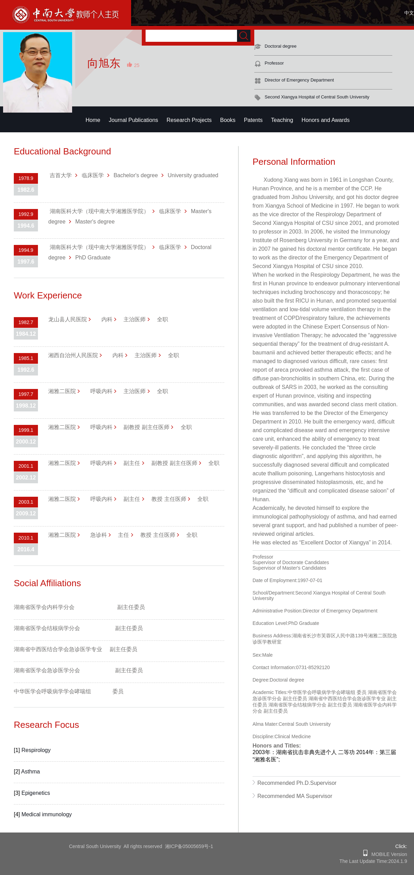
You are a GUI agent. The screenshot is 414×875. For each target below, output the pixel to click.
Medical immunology (46, 814)
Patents (253, 120)
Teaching (282, 120)
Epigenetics (35, 793)
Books (227, 120)
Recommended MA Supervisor (294, 796)
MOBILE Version (387, 854)
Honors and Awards (325, 120)
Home (93, 120)
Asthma (30, 771)
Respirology (35, 750)
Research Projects (189, 120)
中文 (409, 13)
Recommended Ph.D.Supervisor (296, 783)
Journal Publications (133, 120)
